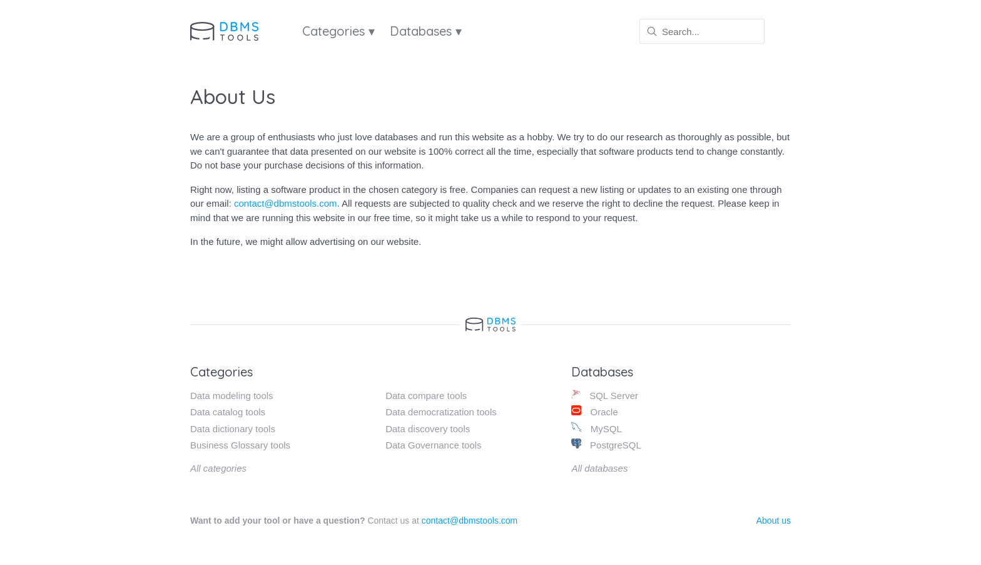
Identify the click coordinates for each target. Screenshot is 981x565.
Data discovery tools (427, 428)
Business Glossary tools (240, 445)
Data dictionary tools (232, 428)
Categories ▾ (338, 31)
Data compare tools (426, 395)
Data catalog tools (227, 412)
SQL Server (604, 395)
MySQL (596, 428)
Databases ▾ (426, 31)
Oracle (594, 411)
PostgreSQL (606, 444)
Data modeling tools (231, 395)
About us (773, 521)
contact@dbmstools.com (285, 203)
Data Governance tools (433, 445)
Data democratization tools (441, 412)
